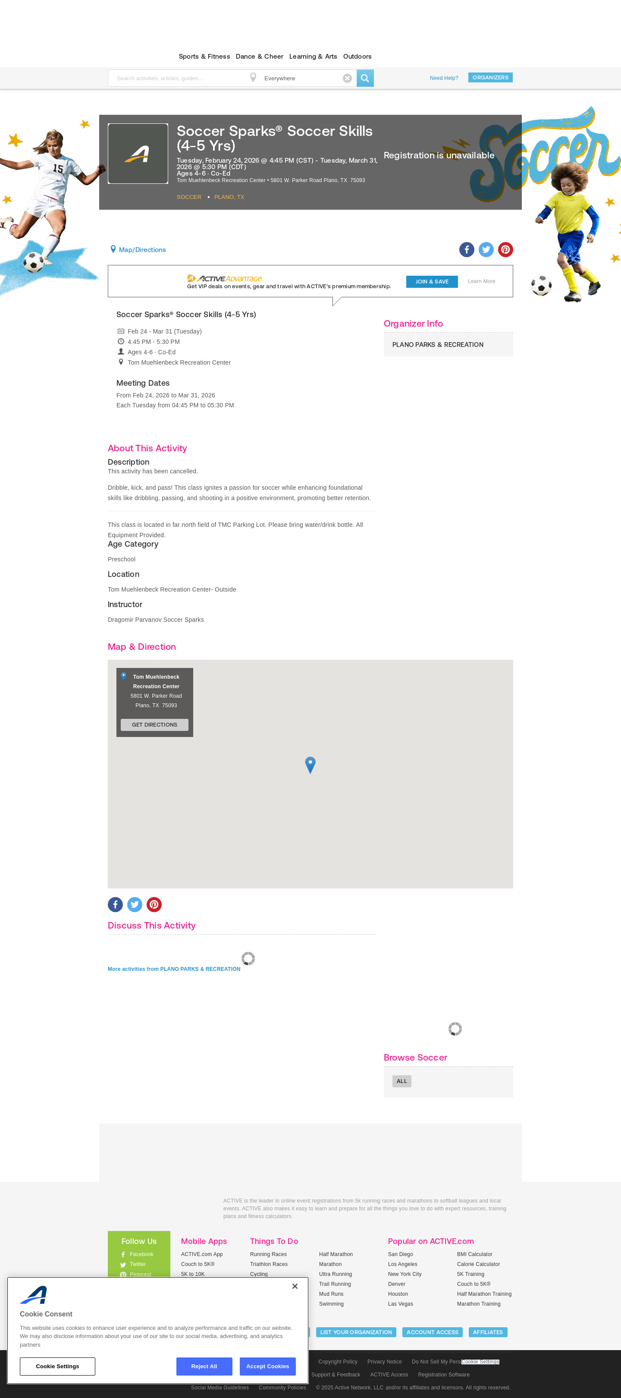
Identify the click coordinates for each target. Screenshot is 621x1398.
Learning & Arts (313, 56)
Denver (396, 1284)
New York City (405, 1274)
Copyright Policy (338, 1362)
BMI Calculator (474, 1254)
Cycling (259, 1274)
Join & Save (432, 281)
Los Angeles (402, 1264)
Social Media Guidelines (220, 1388)
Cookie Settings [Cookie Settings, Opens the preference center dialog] (57, 1366)
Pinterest (140, 1275)
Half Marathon (336, 1254)
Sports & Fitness (204, 56)
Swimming (331, 1304)
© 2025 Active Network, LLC (350, 1388)
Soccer (189, 197)
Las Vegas (400, 1304)
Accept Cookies (267, 1366)
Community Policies (282, 1388)
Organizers (490, 77)
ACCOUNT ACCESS (432, 1332)
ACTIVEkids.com (131, 56)
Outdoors (357, 56)
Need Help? (444, 78)
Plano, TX (229, 197)
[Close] (294, 1286)
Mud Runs (331, 1294)
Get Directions (155, 724)
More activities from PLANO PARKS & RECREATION (174, 969)
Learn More (482, 281)
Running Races (268, 1254)
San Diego (400, 1254)
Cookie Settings (480, 1362)
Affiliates (488, 1332)
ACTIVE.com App (202, 1254)
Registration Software (444, 1375)
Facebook (142, 1254)
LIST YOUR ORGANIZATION (356, 1332)
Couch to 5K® (198, 1264)
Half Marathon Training (484, 1294)
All (402, 1081)
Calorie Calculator (478, 1264)
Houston (398, 1294)
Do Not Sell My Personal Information (455, 1362)
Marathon (330, 1264)
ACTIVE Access (389, 1375)
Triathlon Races (269, 1264)
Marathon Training (479, 1304)
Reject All (204, 1366)
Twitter (138, 1264)
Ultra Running (335, 1274)
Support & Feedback (336, 1375)
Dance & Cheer (259, 56)
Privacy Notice (384, 1362)
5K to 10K (193, 1274)
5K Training (470, 1274)
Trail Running (335, 1284)
